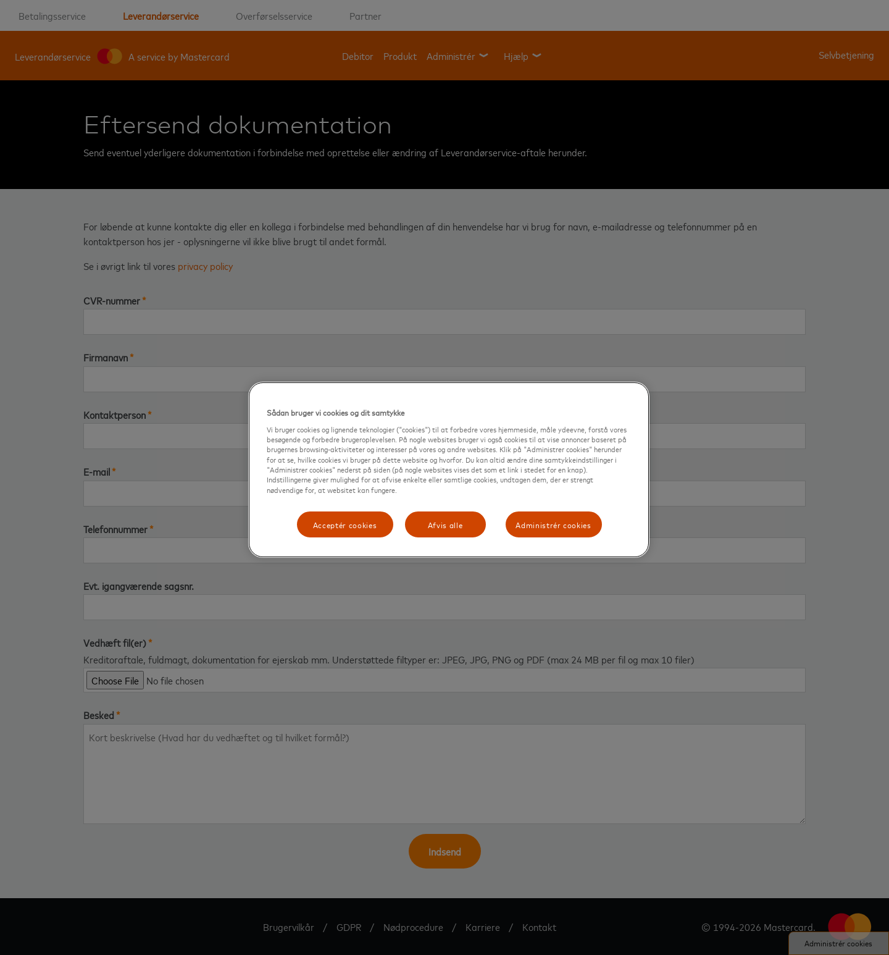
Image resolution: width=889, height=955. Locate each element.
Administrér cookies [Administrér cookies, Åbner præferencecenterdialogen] (553, 524)
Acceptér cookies (345, 524)
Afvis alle (445, 524)
